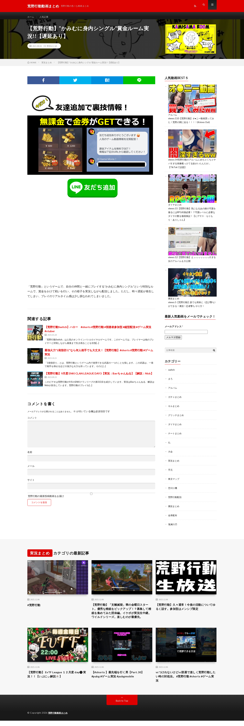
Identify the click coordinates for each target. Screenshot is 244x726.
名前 (29, 455)
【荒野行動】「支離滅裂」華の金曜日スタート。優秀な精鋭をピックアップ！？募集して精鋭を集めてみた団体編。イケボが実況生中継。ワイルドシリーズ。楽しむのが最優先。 (122, 612)
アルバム (173, 117)
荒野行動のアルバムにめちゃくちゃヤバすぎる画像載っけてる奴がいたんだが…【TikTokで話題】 (192, 166)
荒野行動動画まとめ (58, 718)
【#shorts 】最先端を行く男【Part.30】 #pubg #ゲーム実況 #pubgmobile (121, 679)
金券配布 (173, 513)
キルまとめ (174, 405)
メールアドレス (174, 326)
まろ (170, 379)
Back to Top (122, 706)
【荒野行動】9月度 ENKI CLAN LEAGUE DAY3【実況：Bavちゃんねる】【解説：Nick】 (99, 376)
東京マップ (174, 477)
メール (31, 469)
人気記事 (45, 17)
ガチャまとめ (175, 396)
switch (171, 370)
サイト (31, 483)
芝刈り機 (173, 486)
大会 (170, 450)
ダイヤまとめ (175, 206)
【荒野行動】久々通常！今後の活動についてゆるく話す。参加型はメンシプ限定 (186, 605)
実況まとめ (52, 49)
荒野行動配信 (175, 495)
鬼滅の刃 (173, 521)
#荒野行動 (34, 602)
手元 (170, 468)
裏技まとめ (174, 299)
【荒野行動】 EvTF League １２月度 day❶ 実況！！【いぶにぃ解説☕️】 (53, 679)
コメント (32, 421)
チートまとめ (175, 432)
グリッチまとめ (176, 414)
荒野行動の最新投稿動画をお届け (91, 498)
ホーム (31, 17)
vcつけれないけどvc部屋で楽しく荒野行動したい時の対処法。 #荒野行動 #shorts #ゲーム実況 (185, 681)
